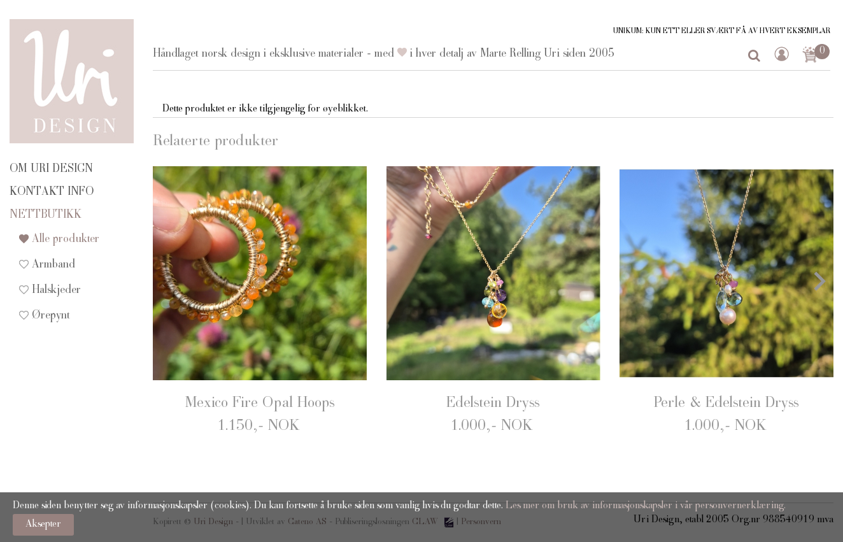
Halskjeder (56, 290)
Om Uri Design (51, 169)
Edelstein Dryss (492, 403)
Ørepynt (51, 316)
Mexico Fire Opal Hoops (259, 403)
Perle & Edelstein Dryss (726, 403)
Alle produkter (65, 239)
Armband (53, 265)
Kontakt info (52, 192)
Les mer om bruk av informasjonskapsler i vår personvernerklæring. (644, 506)
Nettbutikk (45, 215)
